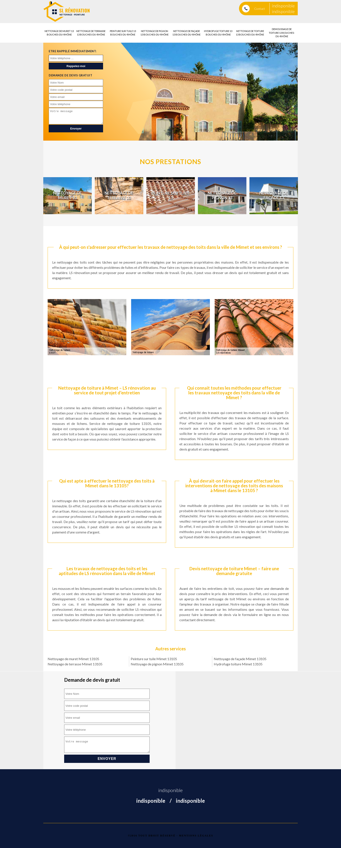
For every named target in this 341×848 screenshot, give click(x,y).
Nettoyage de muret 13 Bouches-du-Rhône (59, 33)
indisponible (283, 5)
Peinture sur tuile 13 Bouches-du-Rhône (123, 33)
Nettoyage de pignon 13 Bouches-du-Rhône (154, 33)
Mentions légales (196, 835)
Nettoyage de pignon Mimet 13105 (157, 664)
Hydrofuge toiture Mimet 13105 (238, 664)
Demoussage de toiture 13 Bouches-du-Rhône (282, 33)
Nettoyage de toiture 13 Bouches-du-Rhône (250, 33)
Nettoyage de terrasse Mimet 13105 (75, 664)
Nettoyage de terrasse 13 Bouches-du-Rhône (90, 33)
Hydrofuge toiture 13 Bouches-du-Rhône (218, 33)
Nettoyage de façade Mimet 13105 (240, 659)
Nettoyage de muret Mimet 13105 (73, 659)
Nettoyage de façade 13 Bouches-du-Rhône (186, 33)
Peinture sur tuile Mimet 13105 (154, 659)
